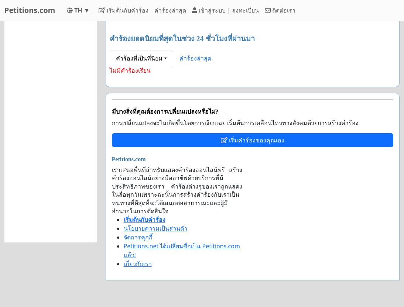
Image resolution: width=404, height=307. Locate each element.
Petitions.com (29, 10)
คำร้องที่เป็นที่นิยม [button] (139, 58)
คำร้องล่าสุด (170, 10)
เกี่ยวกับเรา (138, 264)
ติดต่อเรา (280, 10)
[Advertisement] (50, 131)
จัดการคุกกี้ (138, 237)
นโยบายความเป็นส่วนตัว (155, 228)
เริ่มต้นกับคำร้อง (123, 10)
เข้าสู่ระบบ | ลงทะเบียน (225, 10)
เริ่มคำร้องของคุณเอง (252, 140)
